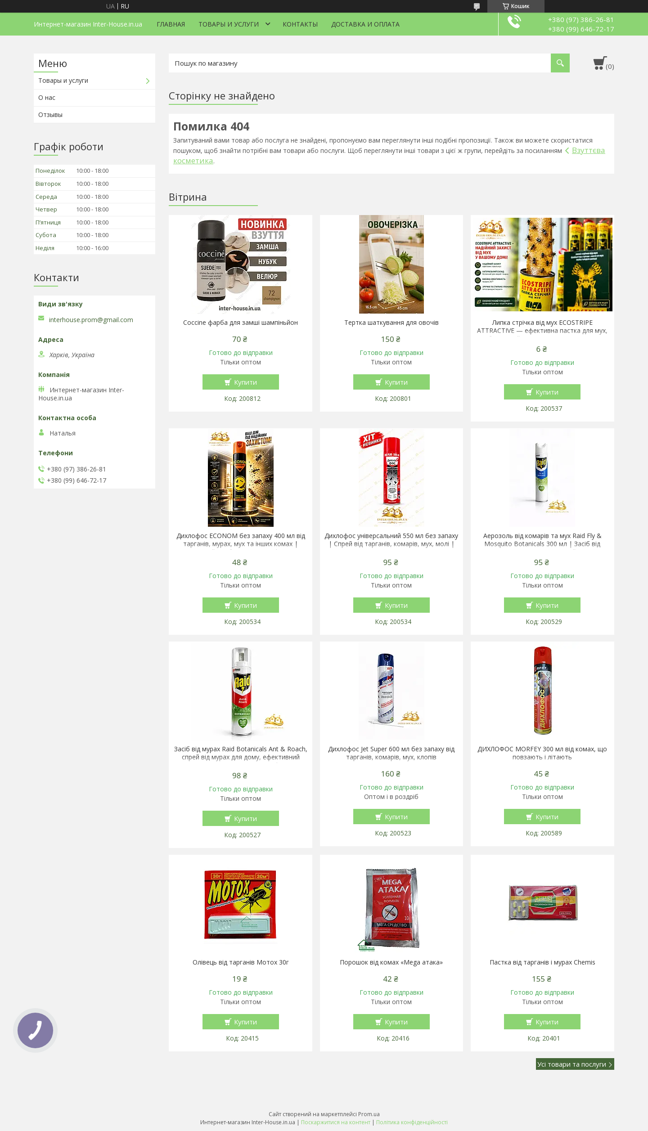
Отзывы (50, 114)
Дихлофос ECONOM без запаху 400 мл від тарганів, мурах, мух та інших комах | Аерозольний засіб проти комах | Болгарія (240, 544)
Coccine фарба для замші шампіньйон (240, 323)
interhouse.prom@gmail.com (91, 320)
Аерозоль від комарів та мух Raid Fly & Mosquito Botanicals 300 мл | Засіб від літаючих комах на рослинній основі (542, 544)
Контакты (300, 24)
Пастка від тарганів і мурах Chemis (542, 962)
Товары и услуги (228, 24)
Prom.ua (369, 1114)
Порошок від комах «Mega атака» (391, 962)
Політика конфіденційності (412, 1122)
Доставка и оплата (365, 24)
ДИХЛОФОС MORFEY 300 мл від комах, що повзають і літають (542, 753)
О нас (46, 97)
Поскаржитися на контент (335, 1122)
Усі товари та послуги (571, 1063)
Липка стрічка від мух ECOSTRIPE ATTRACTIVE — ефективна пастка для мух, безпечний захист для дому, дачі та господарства (542, 335)
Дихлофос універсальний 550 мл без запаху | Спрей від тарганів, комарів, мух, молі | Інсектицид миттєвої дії (391, 544)
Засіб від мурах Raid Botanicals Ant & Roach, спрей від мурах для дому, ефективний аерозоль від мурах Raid (240, 757)
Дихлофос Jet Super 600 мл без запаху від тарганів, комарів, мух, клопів (391, 753)
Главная (171, 24)
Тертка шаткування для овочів (391, 323)
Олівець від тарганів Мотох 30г (241, 962)
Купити (245, 381)
